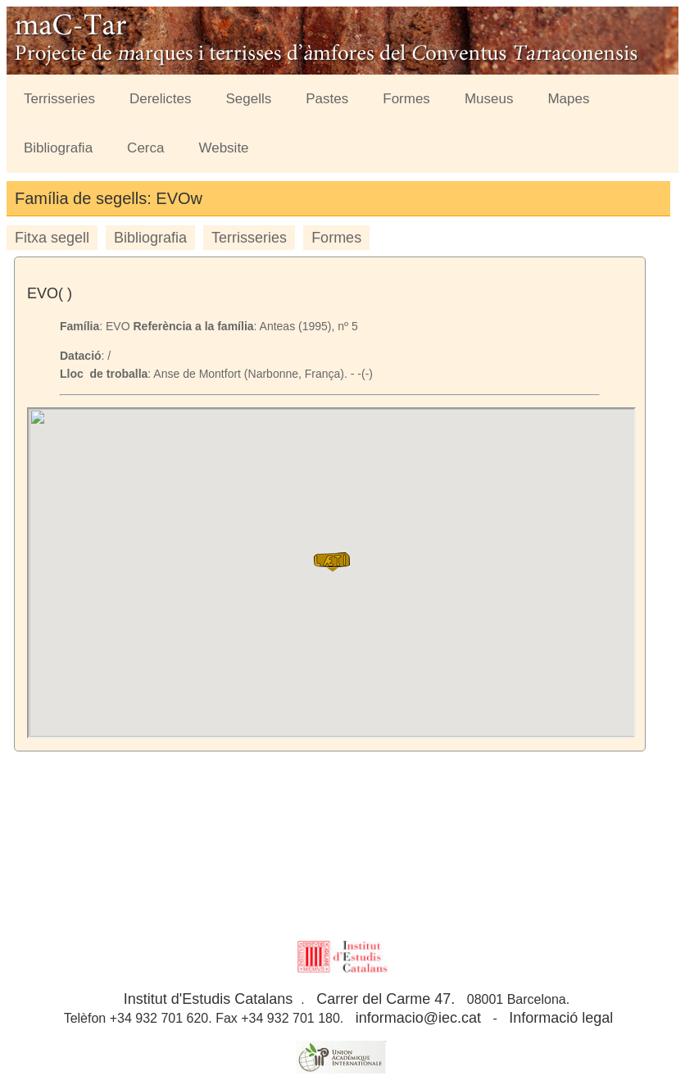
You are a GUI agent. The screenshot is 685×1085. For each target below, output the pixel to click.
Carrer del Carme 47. (385, 999)
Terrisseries (59, 99)
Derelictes (160, 99)
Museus (489, 99)
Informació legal (561, 1018)
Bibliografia (58, 148)
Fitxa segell (52, 237)
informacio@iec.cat (418, 1018)
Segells (249, 99)
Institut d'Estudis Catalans (208, 999)
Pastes (327, 99)
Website (223, 148)
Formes (406, 99)
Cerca (145, 148)
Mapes (568, 99)
